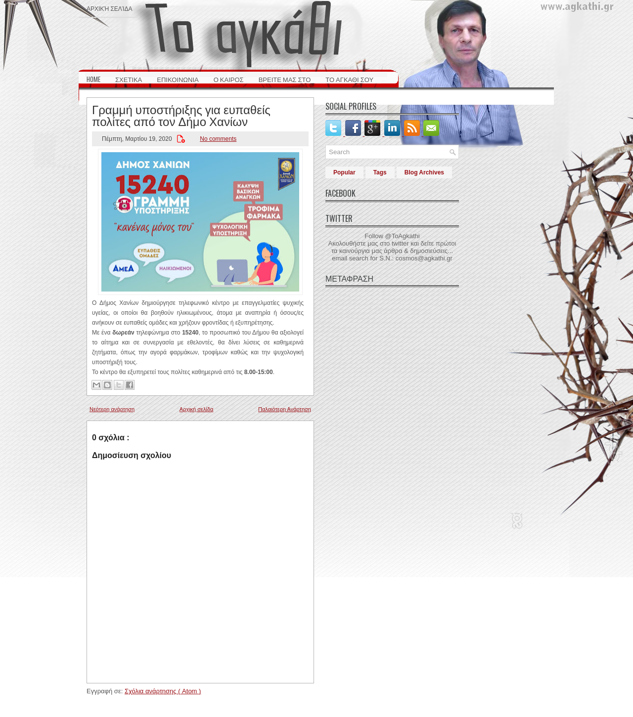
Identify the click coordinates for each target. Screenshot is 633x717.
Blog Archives (424, 172)
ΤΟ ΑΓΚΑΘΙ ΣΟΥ (349, 79)
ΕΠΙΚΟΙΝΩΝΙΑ (177, 79)
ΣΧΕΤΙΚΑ (128, 79)
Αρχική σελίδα (109, 8)
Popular (344, 172)
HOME (93, 79)
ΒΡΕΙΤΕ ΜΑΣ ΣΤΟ (285, 79)
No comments (218, 138)
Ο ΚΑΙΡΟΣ (229, 79)
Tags (380, 172)
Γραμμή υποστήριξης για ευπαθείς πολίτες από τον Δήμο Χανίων (181, 115)
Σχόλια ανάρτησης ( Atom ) (163, 691)
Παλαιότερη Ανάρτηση (284, 409)
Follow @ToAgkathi (391, 236)
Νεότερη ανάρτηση (112, 409)
